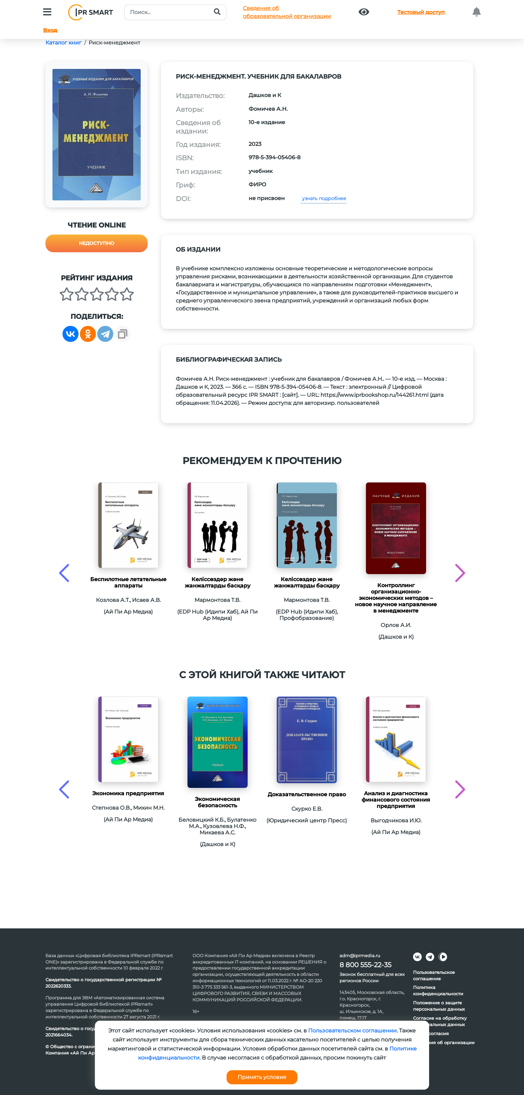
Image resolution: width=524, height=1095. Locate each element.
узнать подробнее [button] (323, 198)
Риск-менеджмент (114, 42)
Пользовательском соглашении (352, 1030)
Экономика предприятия (128, 793)
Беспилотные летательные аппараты (128, 582)
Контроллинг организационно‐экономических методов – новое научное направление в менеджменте (396, 598)
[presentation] (64, 573)
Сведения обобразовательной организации (287, 12)
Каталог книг (63, 42)
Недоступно (96, 243)
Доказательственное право (307, 794)
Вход (50, 30)
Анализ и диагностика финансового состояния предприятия (396, 799)
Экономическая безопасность (217, 802)
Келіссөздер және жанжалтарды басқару (217, 582)
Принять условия (262, 1077)
